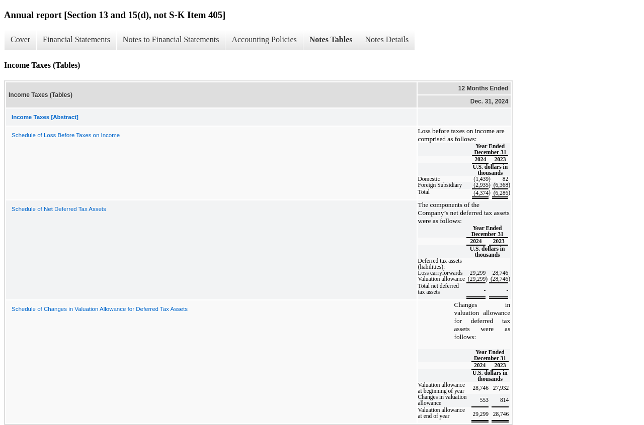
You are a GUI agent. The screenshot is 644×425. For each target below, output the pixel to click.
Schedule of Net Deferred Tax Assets (59, 209)
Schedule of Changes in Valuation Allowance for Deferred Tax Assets (100, 309)
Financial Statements (76, 39)
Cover (20, 39)
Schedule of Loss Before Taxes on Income (66, 135)
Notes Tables (331, 39)
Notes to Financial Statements (171, 39)
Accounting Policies (263, 39)
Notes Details (387, 39)
